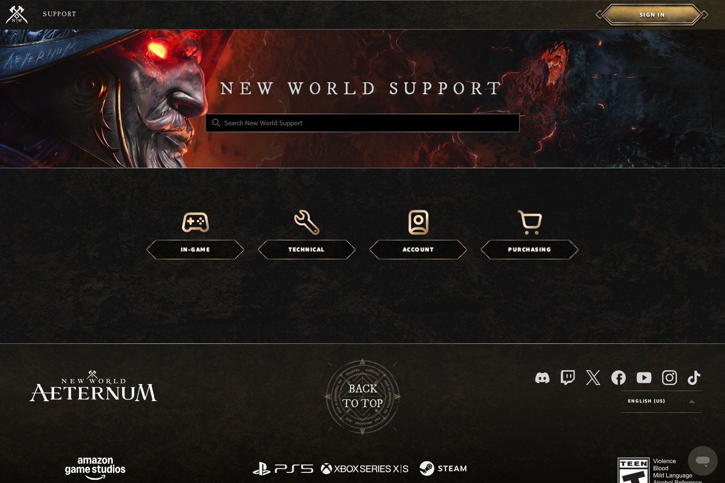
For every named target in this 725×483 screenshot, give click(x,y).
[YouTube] (644, 377)
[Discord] (542, 378)
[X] (593, 377)
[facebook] (618, 377)
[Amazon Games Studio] (95, 470)
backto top (362, 396)
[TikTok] (694, 377)
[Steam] (444, 469)
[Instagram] (669, 377)
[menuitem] (652, 15)
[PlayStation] (283, 469)
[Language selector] (661, 401)
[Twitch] (567, 377)
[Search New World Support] (362, 123)
